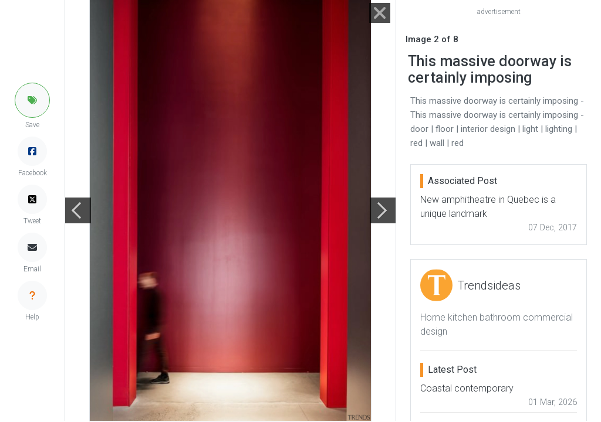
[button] (32, 100)
